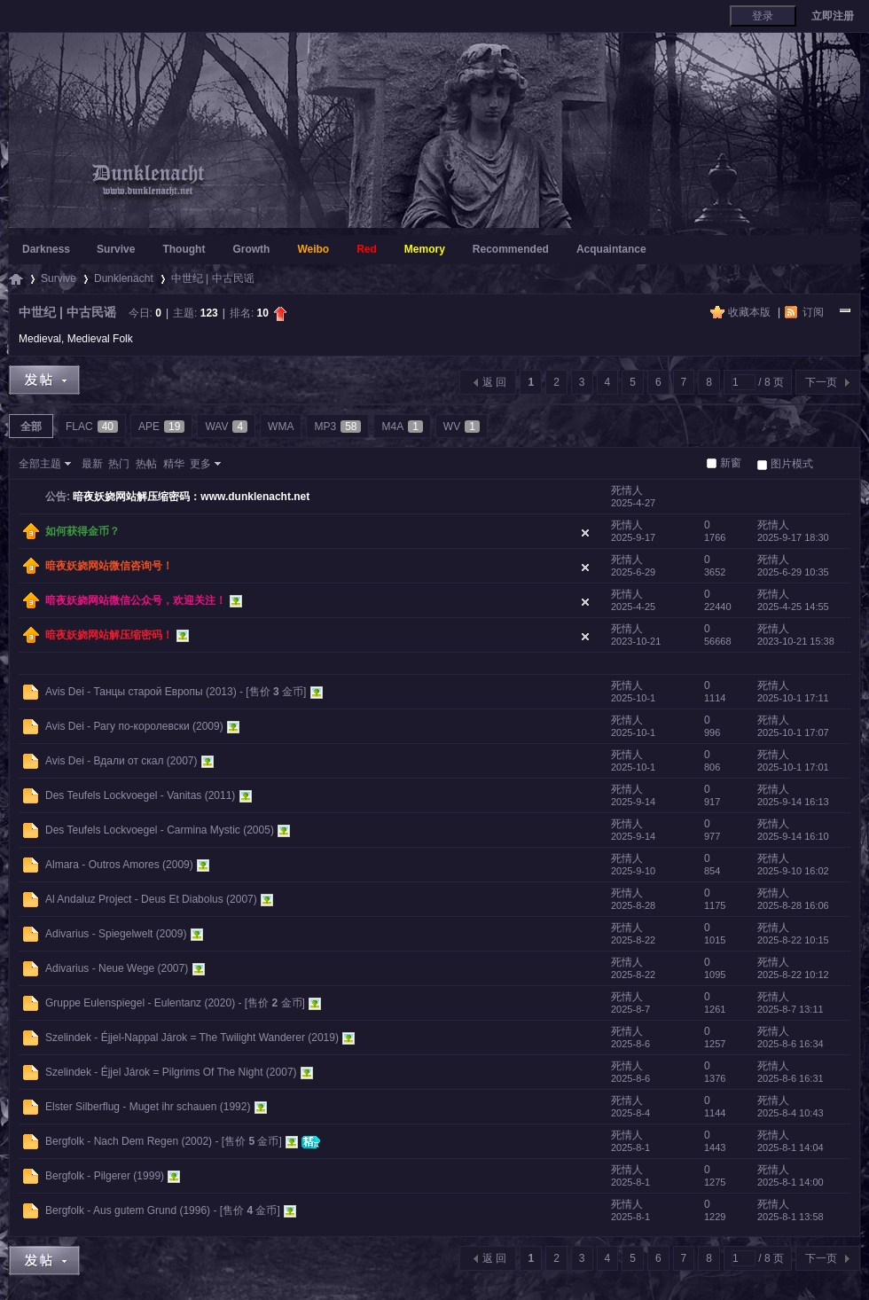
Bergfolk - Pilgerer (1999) (104, 1176)
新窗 (730, 463)
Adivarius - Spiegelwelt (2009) (115, 934)
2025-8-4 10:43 (790, 1113)
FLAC (92, 426)
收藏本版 (750, 312)
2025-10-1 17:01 (793, 767)
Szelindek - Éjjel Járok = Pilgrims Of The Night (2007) (171, 1072)
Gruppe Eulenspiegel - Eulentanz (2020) (140, 1003)
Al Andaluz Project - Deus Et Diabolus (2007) (151, 899)
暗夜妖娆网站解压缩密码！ (109, 635)
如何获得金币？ (82, 531)
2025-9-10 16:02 (793, 870)
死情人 (627, 490)
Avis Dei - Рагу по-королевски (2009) (134, 726)
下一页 (821, 382)
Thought (183, 249)
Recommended (511, 249)
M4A (401, 426)
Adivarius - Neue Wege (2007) (116, 968)
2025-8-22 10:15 (793, 940)
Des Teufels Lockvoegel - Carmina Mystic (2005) (159, 830)
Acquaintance (611, 249)
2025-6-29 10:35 (793, 572)
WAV (226, 426)
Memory (424, 249)
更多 (200, 464)
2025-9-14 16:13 (793, 801)
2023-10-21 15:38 (795, 641)
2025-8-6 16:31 (790, 1078)
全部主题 (40, 464)
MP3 (337, 426)
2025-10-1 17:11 (793, 698)
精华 (173, 464)
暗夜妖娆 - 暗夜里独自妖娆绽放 (16, 279)
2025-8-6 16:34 (790, 1043)
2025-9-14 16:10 (793, 836)
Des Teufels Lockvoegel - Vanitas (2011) (140, 795)
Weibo (313, 249)
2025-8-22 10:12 (793, 974)
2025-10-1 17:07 (793, 732)
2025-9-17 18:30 (793, 537)
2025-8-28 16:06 (793, 905)
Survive (116, 249)
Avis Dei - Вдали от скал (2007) (121, 761)
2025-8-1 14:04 (790, 1147)
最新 (92, 464)
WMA (281, 426)
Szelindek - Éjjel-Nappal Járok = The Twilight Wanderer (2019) (192, 1037)
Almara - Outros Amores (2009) (119, 864)
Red (366, 249)
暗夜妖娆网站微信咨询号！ (109, 566)
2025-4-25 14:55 (793, 606)
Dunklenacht (123, 278)
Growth (251, 249)
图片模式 (792, 464)
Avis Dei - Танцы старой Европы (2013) (141, 691)
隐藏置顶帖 (585, 533)
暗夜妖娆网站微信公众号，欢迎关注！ (135, 600)
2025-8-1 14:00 (790, 1182)
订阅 (813, 312)
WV (461, 426)
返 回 (494, 382)
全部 (31, 426)
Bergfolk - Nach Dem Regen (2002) (128, 1141)
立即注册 (832, 16)
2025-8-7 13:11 (790, 1009)
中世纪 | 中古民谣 (212, 278)
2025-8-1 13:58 (790, 1216)
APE (161, 426)
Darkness (46, 249)
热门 (118, 464)
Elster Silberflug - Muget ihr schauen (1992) (147, 1106)
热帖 (146, 464)
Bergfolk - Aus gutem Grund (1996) (127, 1210)
